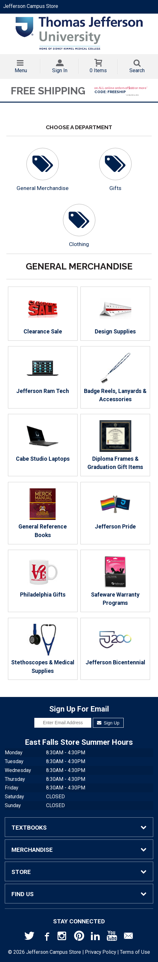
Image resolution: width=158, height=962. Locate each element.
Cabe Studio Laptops (43, 441)
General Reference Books (42, 513)
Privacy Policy (100, 952)
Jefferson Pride (115, 509)
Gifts (115, 188)
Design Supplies (115, 314)
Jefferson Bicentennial (115, 645)
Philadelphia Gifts (42, 577)
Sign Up (108, 722)
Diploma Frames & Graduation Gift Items (115, 445)
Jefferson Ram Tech (42, 373)
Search (137, 70)
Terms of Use (135, 952)
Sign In (59, 70)
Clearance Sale (43, 314)
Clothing (79, 244)
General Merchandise (43, 188)
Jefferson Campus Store (30, 6)
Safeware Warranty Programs (115, 581)
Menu (21, 70)
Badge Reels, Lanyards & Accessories (115, 377)
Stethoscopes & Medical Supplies (42, 649)
